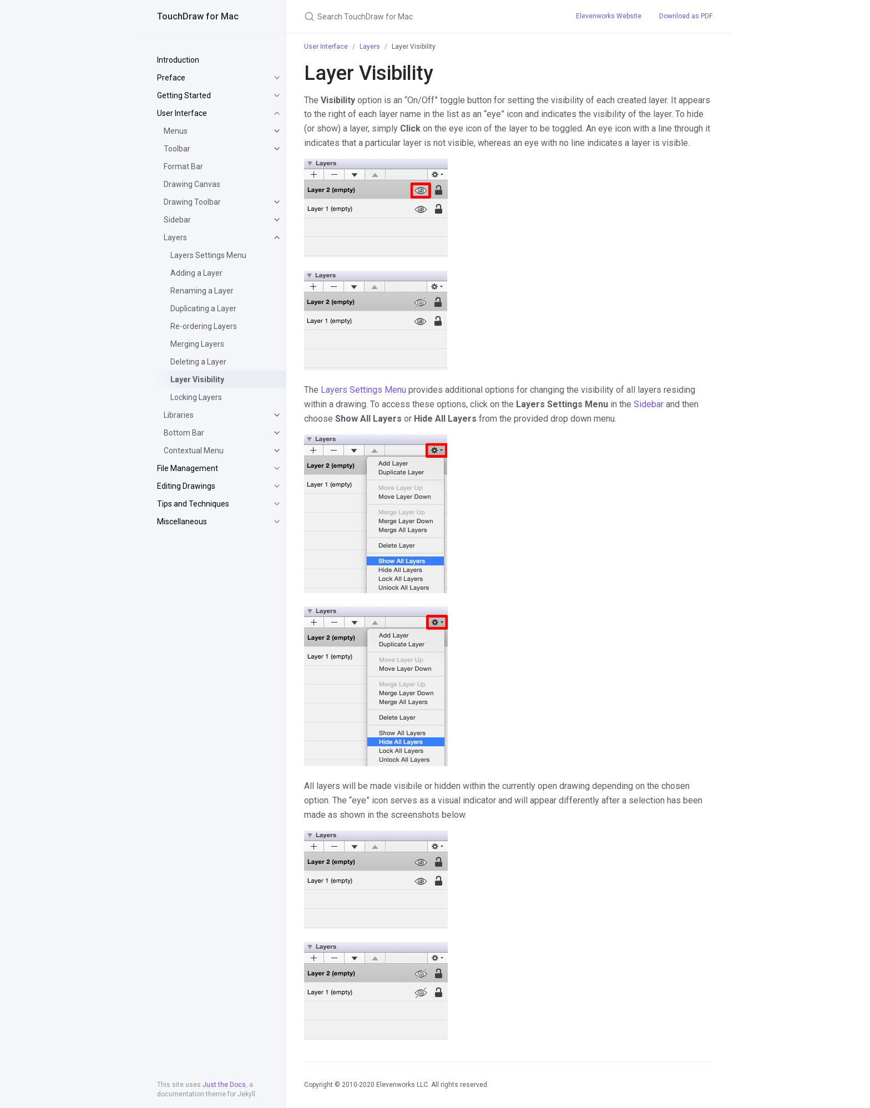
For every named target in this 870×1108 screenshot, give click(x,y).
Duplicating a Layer (203, 308)
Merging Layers (197, 344)
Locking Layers (196, 397)
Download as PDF (685, 16)
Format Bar (183, 166)
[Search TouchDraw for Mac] (426, 16)
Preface (171, 77)
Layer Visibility (197, 379)
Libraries (179, 415)
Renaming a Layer (202, 290)
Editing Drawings (186, 486)
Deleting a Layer (198, 361)
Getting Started (184, 95)
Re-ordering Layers (203, 326)
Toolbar (177, 148)
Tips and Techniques (193, 503)
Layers (175, 237)
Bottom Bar (184, 432)
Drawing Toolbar (192, 202)
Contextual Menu (194, 450)
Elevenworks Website (608, 16)
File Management (187, 468)
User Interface (182, 113)
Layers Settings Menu (208, 255)
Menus (176, 131)
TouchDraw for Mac (198, 16)
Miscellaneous (182, 521)
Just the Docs (224, 1085)
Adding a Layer (196, 273)
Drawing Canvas (192, 184)
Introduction (178, 59)
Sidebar (177, 219)
